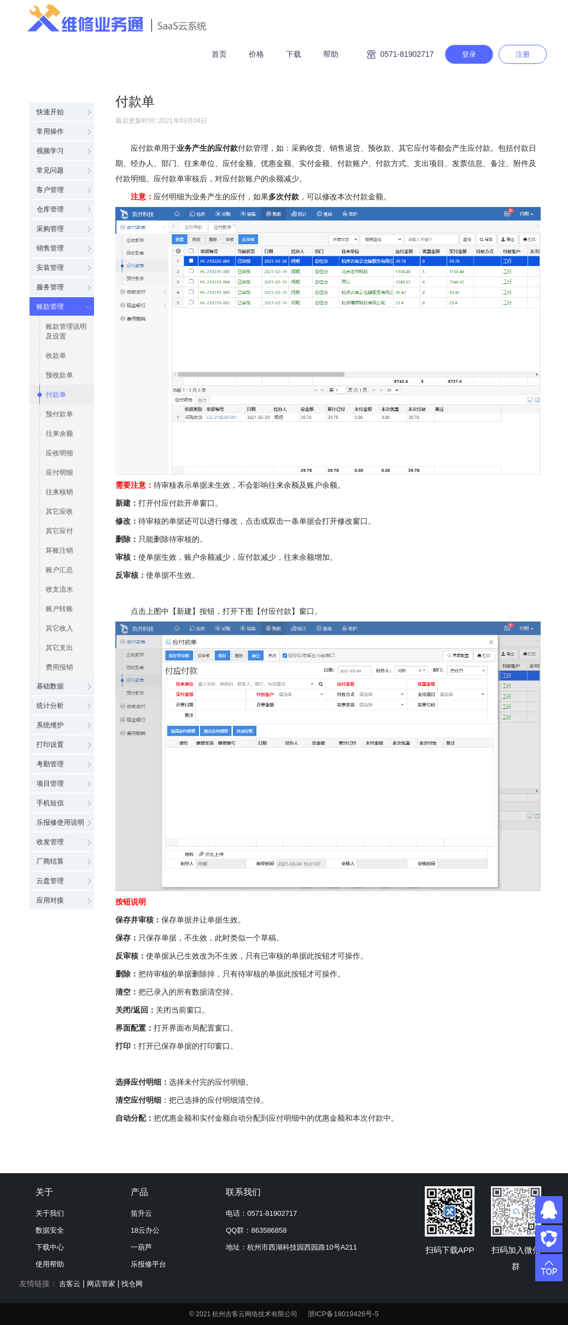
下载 (293, 54)
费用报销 (60, 675)
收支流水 (60, 587)
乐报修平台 (148, 1264)
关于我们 (50, 1213)
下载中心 (50, 1247)
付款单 (56, 369)
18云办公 (145, 1230)
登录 (469, 54)
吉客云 (69, 1284)
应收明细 (60, 434)
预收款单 (60, 347)
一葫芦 (141, 1247)
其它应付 (60, 522)
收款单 (56, 325)
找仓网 (132, 1284)
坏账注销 (60, 544)
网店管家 (101, 1284)
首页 (219, 54)
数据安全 (50, 1230)
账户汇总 (60, 565)
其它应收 (60, 500)
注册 (523, 54)
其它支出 (60, 653)
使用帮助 (50, 1264)
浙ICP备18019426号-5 (343, 1314)
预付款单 (60, 391)
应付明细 (60, 456)
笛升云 (141, 1213)
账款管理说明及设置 (68, 298)
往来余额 (60, 413)
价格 (256, 54)
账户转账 (60, 609)
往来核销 (60, 478)
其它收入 (60, 631)
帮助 (330, 54)
